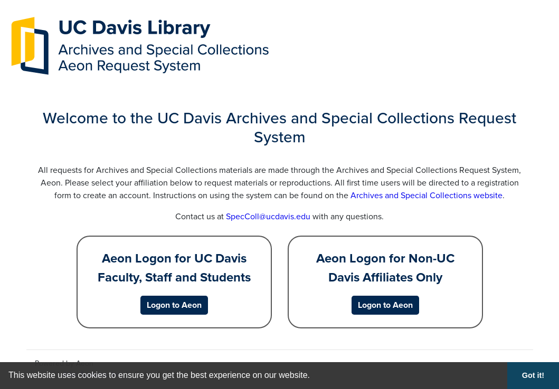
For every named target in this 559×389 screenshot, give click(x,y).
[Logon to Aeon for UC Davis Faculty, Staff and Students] (174, 305)
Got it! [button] (533, 375)
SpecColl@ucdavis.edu (268, 216)
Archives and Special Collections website (426, 195)
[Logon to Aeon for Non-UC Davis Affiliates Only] (385, 305)
